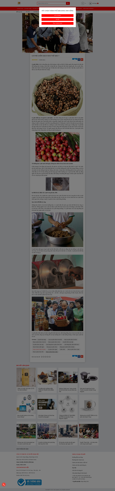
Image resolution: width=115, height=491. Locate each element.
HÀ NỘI (57, 19)
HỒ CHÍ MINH (57, 15)
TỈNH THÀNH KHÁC (57, 23)
